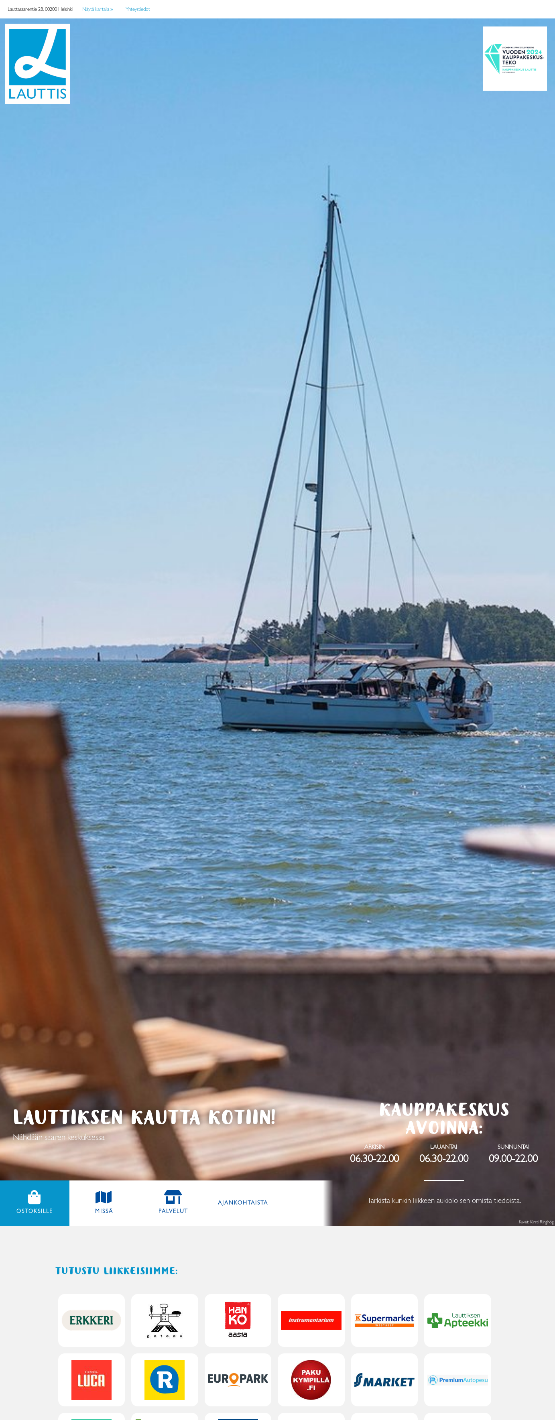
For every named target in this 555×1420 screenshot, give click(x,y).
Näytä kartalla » (97, 9)
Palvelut (173, 1211)
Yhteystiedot (138, 9)
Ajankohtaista (243, 1202)
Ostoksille (42, 1210)
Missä (104, 1211)
